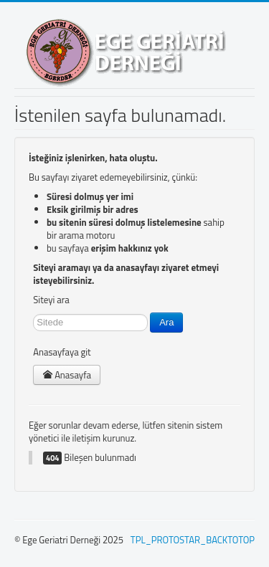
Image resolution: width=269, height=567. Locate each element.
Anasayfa (66, 375)
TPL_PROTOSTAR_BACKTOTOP (193, 540)
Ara (166, 322)
